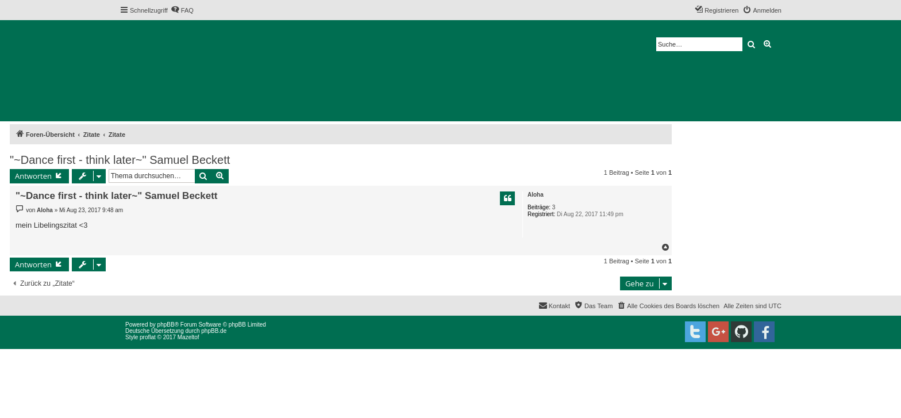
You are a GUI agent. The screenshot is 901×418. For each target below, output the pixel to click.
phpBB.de (213, 331)
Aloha (535, 194)
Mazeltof (188, 337)
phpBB (166, 324)
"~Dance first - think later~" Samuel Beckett (120, 160)
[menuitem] (182, 10)
